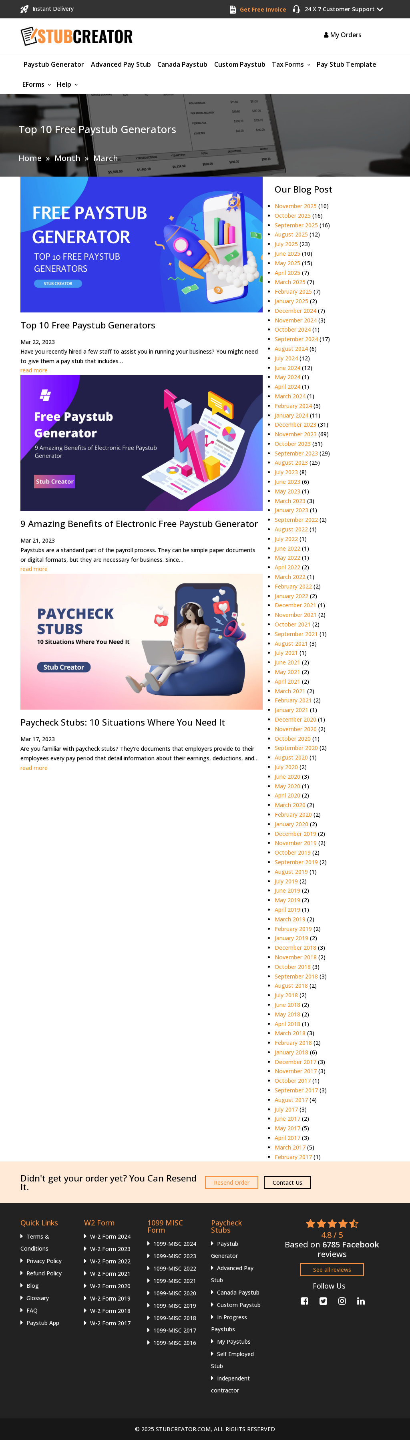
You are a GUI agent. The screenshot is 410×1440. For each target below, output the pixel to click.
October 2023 (293, 444)
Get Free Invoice (263, 9)
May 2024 (287, 377)
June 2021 (287, 662)
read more (34, 370)
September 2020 (296, 748)
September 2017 (296, 1090)
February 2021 (293, 700)
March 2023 (290, 501)
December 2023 (295, 424)
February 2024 (293, 406)
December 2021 (295, 605)
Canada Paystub (182, 64)
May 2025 (287, 263)
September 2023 (296, 453)
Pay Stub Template (346, 64)
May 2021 (287, 672)
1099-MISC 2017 (174, 1330)
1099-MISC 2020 (174, 1293)
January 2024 (291, 415)
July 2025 (286, 244)
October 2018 (293, 967)
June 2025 (287, 253)
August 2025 (291, 234)
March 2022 (290, 577)
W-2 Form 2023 (110, 1249)
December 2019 (295, 833)
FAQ (32, 1310)
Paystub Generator (54, 64)
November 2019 (296, 843)
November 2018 (296, 957)
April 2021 (287, 681)
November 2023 (296, 434)
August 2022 (291, 529)
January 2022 (291, 596)
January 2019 (291, 938)
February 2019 (293, 929)
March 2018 (290, 1033)
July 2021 (286, 652)
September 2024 (296, 339)
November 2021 (296, 615)
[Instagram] (341, 1300)
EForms (33, 84)
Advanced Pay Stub (121, 64)
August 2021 (291, 643)
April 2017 (287, 1138)
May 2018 (287, 1014)
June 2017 (287, 1118)
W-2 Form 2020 (110, 1286)
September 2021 (296, 634)
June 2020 (287, 776)
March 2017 (290, 1147)
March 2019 (290, 919)
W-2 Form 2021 (110, 1273)
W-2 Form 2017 (110, 1323)
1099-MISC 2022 (174, 1268)
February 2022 (293, 586)
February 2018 (293, 1042)
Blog (32, 1285)
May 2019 (287, 900)
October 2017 (293, 1080)
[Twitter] (323, 1300)
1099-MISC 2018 (174, 1318)
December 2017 (295, 1062)
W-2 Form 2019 (110, 1298)
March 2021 (290, 691)
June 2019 (287, 890)
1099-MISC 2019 (174, 1305)
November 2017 (296, 1071)
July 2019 (286, 881)
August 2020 (291, 757)
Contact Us (287, 1182)
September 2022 (296, 519)
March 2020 (290, 805)
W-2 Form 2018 (110, 1311)
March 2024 (290, 396)
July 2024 (286, 358)
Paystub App (42, 1323)
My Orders (343, 34)
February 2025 (293, 291)
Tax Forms (288, 64)
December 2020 (295, 719)
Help (64, 84)
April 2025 (287, 272)
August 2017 (291, 1100)
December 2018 (295, 947)
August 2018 (291, 985)
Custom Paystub (239, 64)
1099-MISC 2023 (174, 1256)
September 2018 (296, 976)
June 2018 (287, 1004)
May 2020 (287, 786)
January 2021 (291, 710)
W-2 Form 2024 (110, 1236)
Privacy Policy (44, 1261)
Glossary (37, 1298)
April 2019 (287, 909)
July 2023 (286, 472)
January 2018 (291, 1052)
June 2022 (287, 548)
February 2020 (293, 814)
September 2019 (296, 862)
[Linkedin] (360, 1300)
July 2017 (286, 1109)
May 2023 (287, 491)
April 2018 (287, 1024)
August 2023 (291, 462)
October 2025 (293, 215)
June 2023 (287, 481)
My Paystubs (234, 1341)
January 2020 (291, 824)
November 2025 (296, 206)
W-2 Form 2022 (110, 1261)
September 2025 (296, 225)
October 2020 (293, 738)
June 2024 (287, 368)
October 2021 (293, 624)
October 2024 (293, 329)
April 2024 (287, 386)
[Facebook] (304, 1300)
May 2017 (287, 1128)
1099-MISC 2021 (174, 1281)
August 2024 (291, 348)
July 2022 (286, 539)
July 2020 (286, 767)
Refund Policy (44, 1273)
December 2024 (295, 310)
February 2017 (293, 1157)
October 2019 (293, 852)
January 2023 (291, 510)
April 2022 (287, 567)
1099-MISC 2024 (174, 1243)
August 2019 (291, 871)
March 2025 (290, 282)
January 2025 (291, 301)
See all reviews (332, 1269)
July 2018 (286, 995)
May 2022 (287, 557)
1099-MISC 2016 (174, 1343)
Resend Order (231, 1182)
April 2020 (287, 795)
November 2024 (296, 320)
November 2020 (296, 729)
